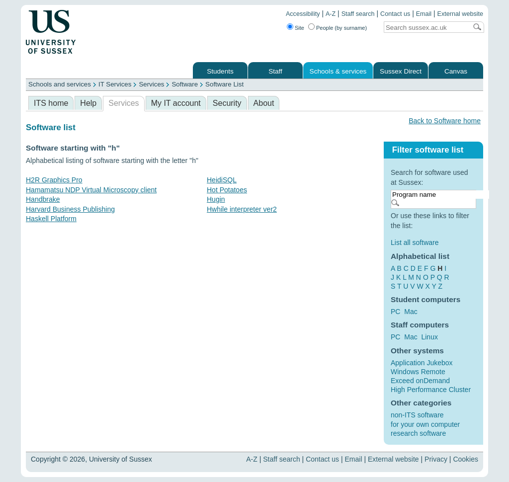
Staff (275, 71)
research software (418, 433)
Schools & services (338, 71)
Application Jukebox (422, 363)
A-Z (331, 13)
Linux (429, 337)
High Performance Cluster (431, 390)
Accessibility (303, 13)
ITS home (51, 103)
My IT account (176, 103)
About (264, 103)
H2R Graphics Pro (54, 180)
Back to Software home (445, 121)
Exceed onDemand (420, 381)
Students (220, 71)
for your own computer (425, 424)
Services (151, 84)
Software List (224, 84)
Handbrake (43, 199)
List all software (414, 242)
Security (227, 103)
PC (395, 312)
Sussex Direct (401, 71)
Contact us (395, 13)
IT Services (114, 84)
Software (184, 84)
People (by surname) (341, 28)
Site (299, 28)
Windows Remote (418, 372)
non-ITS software (417, 415)
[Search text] (425, 27)
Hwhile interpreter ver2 (242, 209)
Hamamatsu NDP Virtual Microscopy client (91, 190)
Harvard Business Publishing (70, 209)
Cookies (465, 459)
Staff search (358, 13)
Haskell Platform (51, 219)
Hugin (216, 199)
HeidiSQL (222, 180)
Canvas (455, 71)
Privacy (435, 459)
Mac (410, 312)
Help (88, 103)
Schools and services (59, 84)
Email (424, 13)
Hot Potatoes (227, 190)
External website (460, 13)
